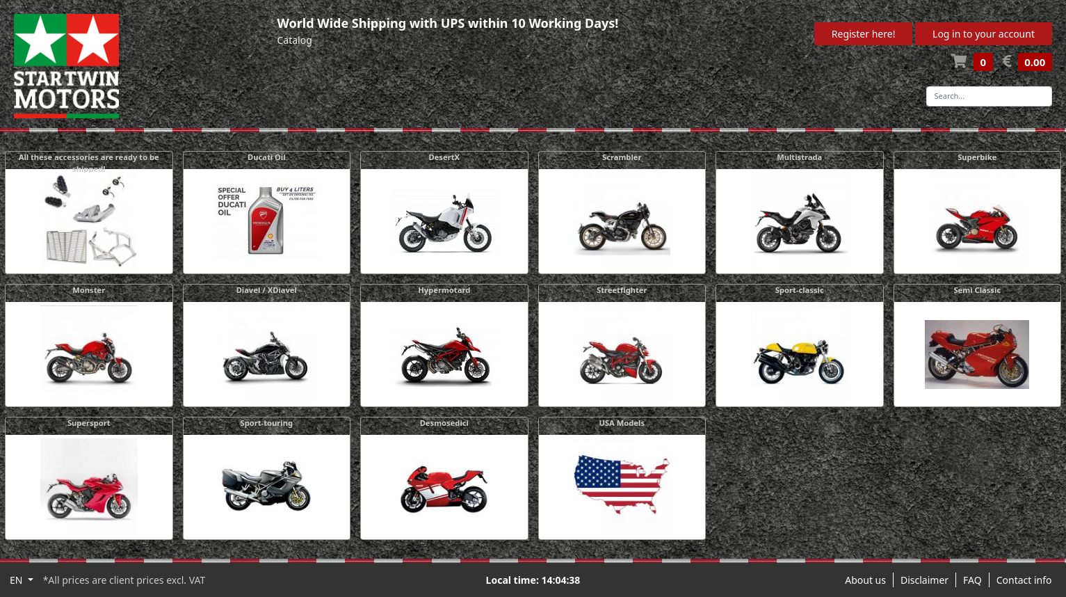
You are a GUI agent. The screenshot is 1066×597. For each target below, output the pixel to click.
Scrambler (621, 157)
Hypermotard (444, 290)
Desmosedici (444, 422)
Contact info (1024, 580)
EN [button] (17, 580)
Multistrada (799, 157)
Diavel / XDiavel (266, 290)
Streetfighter (622, 290)
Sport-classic (799, 290)
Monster (88, 290)
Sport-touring (267, 422)
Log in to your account (983, 33)
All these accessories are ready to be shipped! (89, 163)
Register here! (864, 33)
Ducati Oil (267, 157)
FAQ (972, 580)
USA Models (622, 422)
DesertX (444, 157)
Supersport (89, 422)
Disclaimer (924, 580)
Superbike (977, 157)
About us (865, 580)
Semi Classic (977, 290)
